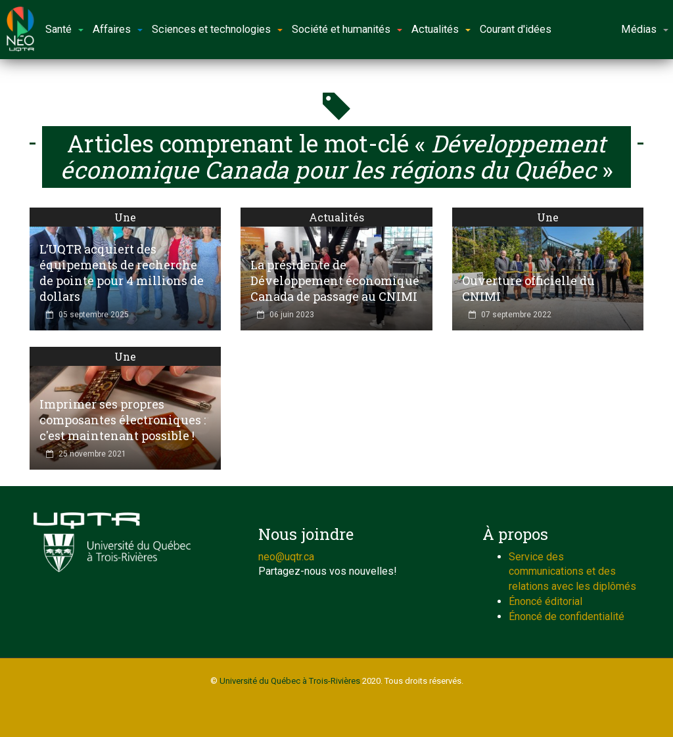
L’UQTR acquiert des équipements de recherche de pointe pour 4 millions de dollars (121, 272)
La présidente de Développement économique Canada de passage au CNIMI (334, 280)
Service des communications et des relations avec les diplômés (572, 571)
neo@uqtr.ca (286, 556)
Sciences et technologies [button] (217, 29)
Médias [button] (644, 29)
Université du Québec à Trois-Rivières (290, 681)
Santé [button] (64, 29)
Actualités (336, 217)
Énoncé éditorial (545, 601)
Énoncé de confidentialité (566, 616)
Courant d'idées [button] (515, 29)
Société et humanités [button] (347, 29)
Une (125, 217)
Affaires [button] (118, 29)
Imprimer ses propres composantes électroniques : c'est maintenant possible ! (122, 419)
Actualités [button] (441, 29)
